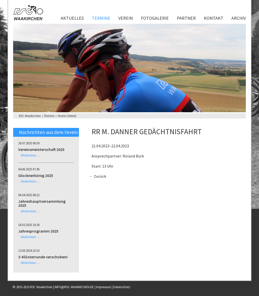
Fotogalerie (155, 18)
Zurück (100, 176)
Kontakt (213, 18)
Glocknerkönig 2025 (35, 175)
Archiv (238, 18)
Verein (125, 18)
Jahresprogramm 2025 (38, 231)
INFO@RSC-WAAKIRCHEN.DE (74, 287)
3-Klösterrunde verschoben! (43, 256)
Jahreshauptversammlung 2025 (42, 203)
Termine (101, 18)
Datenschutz (121, 287)
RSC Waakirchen (30, 116)
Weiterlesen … (30, 155)
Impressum (103, 287)
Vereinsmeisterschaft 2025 (41, 149)
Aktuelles (72, 18)
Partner (186, 18)
